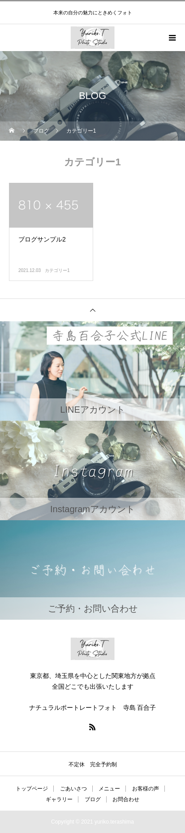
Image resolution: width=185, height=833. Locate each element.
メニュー (109, 789)
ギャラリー (59, 799)
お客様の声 (145, 789)
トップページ (32, 789)
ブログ (93, 799)
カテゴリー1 (57, 270)
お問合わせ (125, 799)
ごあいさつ (73, 789)
